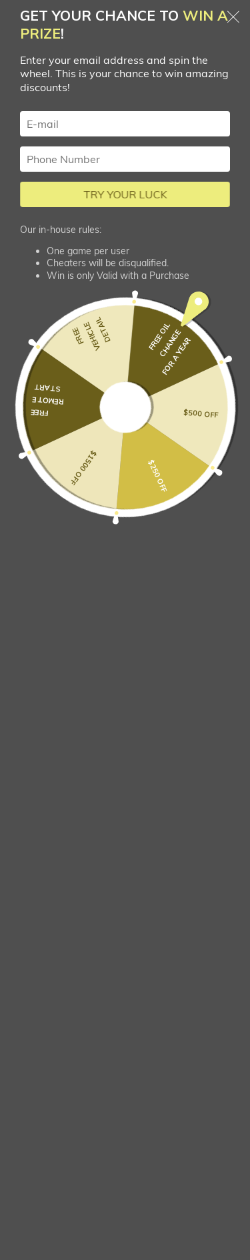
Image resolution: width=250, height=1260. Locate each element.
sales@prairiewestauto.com (125, 779)
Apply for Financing (75, 906)
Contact (44, 1033)
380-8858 (125, 745)
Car (141, 66)
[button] (125, 330)
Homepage (33, 66)
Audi (182, 66)
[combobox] (125, 463)
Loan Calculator (65, 969)
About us (47, 1001)
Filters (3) (125, 120)
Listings (44, 874)
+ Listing (208, 1166)
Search (96, 66)
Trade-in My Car (67, 938)
